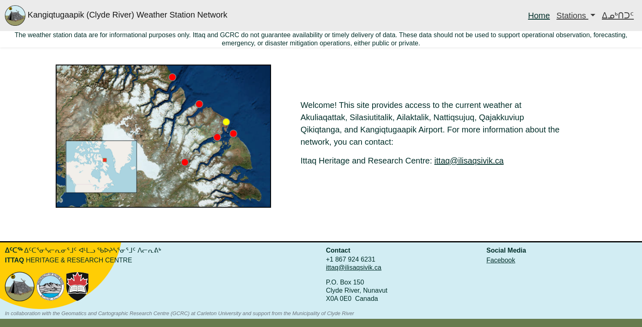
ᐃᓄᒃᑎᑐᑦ (618, 15)
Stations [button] (572, 15)
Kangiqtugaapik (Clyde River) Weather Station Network (116, 15)
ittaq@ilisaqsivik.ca (469, 160)
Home (539, 15)
